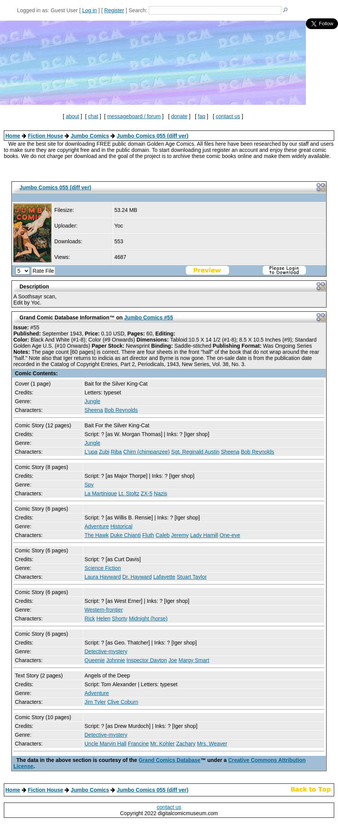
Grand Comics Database (170, 760)
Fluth (148, 535)
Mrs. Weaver (212, 744)
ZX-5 (146, 493)
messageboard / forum (134, 116)
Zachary (186, 744)
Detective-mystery (105, 651)
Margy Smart (194, 660)
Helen (103, 618)
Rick (89, 618)
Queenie (94, 660)
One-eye (229, 535)
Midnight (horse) (148, 618)
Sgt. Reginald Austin (195, 452)
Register (114, 10)
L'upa (91, 452)
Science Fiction (102, 568)
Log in (89, 10)
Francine (138, 744)
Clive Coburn (122, 702)
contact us (228, 116)
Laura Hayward (102, 577)
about (72, 116)
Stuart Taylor (191, 577)
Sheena (93, 410)
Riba (116, 452)
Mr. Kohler (162, 744)
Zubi (104, 452)
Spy (89, 485)
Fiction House (45, 136)
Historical (121, 526)
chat (93, 116)
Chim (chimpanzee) (146, 452)
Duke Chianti (125, 535)
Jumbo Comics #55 (148, 317)
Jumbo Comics (90, 136)
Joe (173, 660)
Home (12, 136)
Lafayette (164, 577)
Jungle (92, 401)
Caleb (163, 535)
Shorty (119, 618)
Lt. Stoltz (129, 493)
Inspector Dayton (147, 660)
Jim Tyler (95, 702)
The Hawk (96, 535)
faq (201, 116)
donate (179, 116)
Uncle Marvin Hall (105, 744)
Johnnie (115, 660)
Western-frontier (103, 610)
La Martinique (100, 493)
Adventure (96, 526)
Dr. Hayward (137, 577)
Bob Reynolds (121, 410)
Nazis (160, 493)
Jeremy (179, 535)
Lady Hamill (204, 535)
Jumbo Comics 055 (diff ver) (152, 136)
